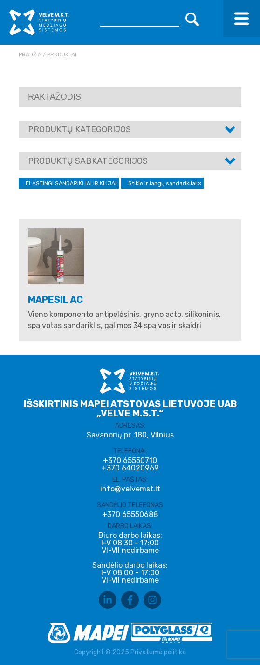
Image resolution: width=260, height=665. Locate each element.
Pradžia (30, 54)
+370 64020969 (130, 468)
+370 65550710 (130, 460)
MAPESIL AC (55, 299)
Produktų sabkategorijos (88, 161)
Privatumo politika (158, 652)
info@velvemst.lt (130, 488)
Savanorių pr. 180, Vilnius (130, 434)
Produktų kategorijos (79, 129)
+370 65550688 (130, 514)
